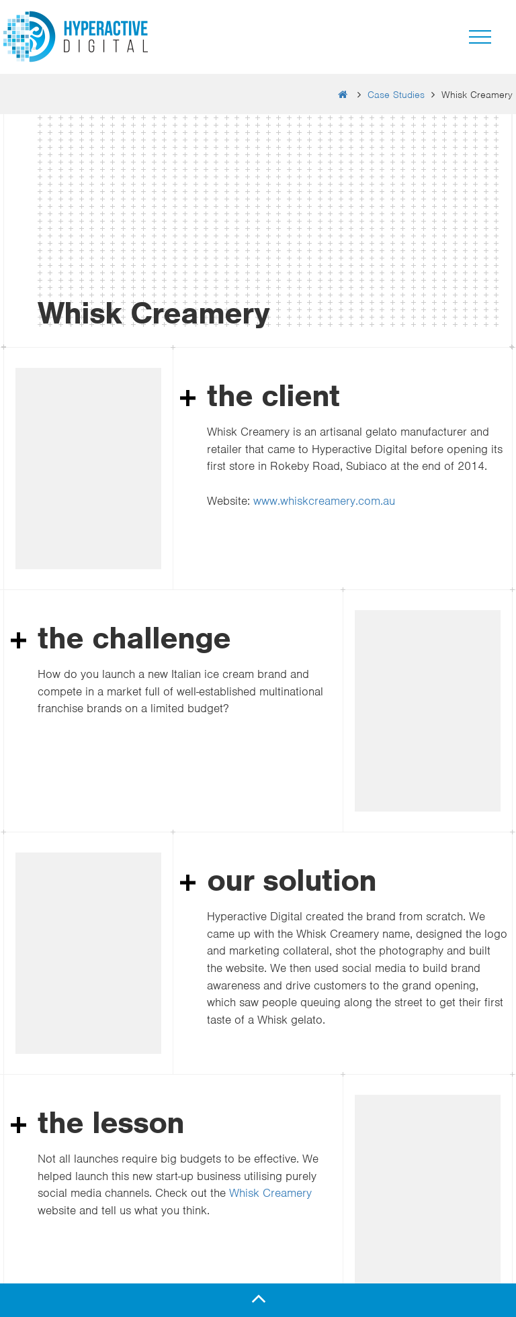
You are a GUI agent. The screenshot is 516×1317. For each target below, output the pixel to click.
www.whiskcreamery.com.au (324, 500)
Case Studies (396, 95)
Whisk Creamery (270, 1192)
